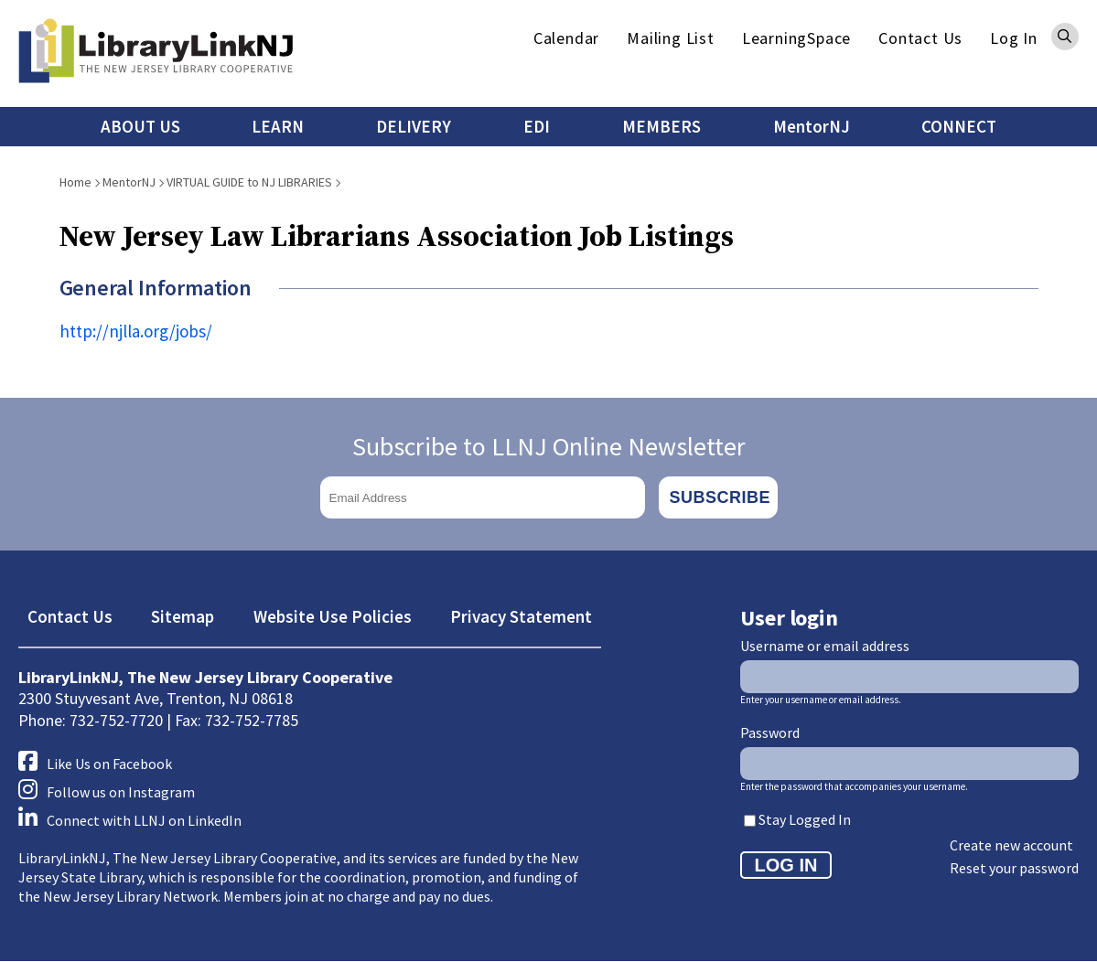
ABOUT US (140, 126)
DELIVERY (413, 126)
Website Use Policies (332, 616)
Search (1065, 36)
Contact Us (920, 37)
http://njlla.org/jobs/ (135, 331)
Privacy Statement (521, 616)
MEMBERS (661, 126)
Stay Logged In (804, 819)
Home (75, 182)
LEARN (278, 126)
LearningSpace (796, 37)
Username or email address (824, 645)
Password (770, 732)
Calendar (566, 37)
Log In (1014, 37)
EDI (536, 126)
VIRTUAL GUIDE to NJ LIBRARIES (249, 182)
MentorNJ (811, 126)
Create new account (1011, 845)
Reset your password (1014, 868)
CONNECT (958, 126)
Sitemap (182, 616)
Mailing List (671, 37)
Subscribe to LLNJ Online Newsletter (549, 446)
